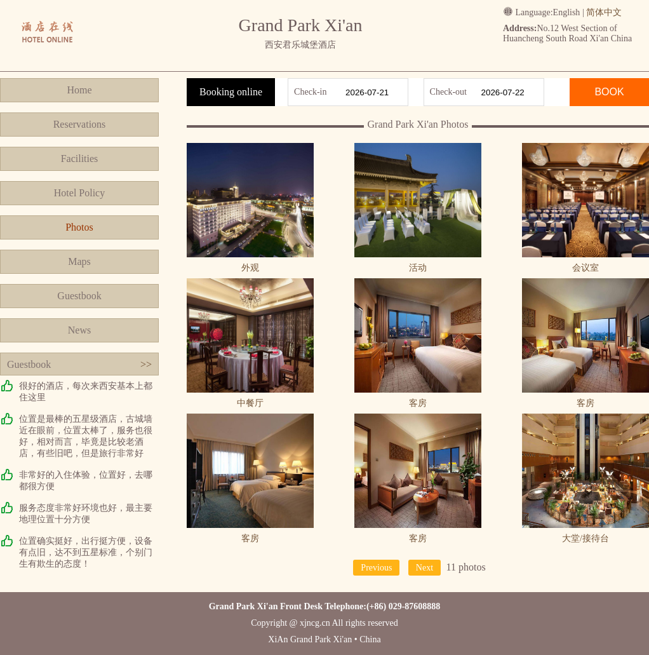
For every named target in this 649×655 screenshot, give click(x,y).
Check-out (448, 92)
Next (424, 567)
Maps (79, 261)
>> (146, 364)
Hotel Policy (79, 192)
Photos (79, 227)
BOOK (609, 91)
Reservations (79, 124)
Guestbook (79, 295)
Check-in (310, 92)
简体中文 (604, 12)
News (79, 330)
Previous (376, 567)
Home (79, 89)
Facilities (79, 158)
